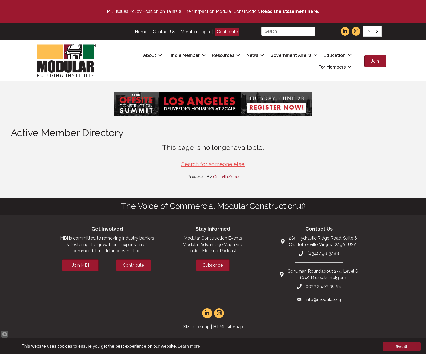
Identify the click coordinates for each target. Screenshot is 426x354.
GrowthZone (226, 176)
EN (368, 31)
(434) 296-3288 (323, 253)
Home (141, 31)
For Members (332, 67)
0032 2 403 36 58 (323, 286)
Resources (223, 55)
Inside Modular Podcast (213, 250)
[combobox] (372, 31)
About (149, 55)
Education (335, 55)
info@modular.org (323, 299)
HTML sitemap (228, 326)
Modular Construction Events (213, 238)
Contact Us (164, 31)
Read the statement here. (290, 11)
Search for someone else (213, 164)
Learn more (189, 346)
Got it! (401, 346)
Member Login (195, 31)
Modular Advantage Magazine (213, 244)
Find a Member (184, 55)
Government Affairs (290, 55)
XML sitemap (196, 326)
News (252, 55)
